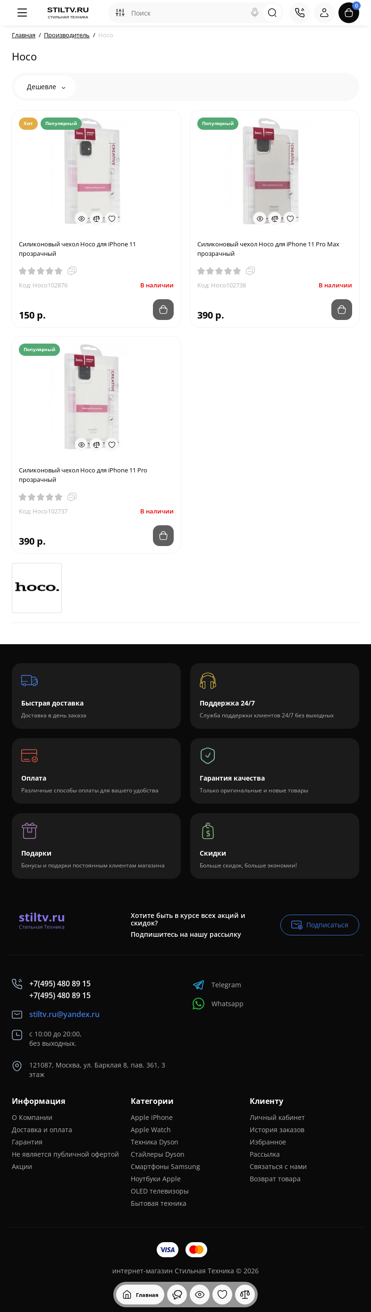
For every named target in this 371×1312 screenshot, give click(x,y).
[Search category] (120, 13)
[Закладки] (222, 1294)
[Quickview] (81, 218)
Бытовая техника (158, 1203)
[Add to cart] (163, 309)
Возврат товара (275, 1178)
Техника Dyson (154, 1141)
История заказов (277, 1129)
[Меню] (22, 12)
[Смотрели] (177, 1294)
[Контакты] (299, 12)
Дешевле (46, 86)
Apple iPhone (152, 1117)
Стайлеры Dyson (158, 1154)
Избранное (268, 1141)
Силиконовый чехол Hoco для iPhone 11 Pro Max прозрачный (268, 249)
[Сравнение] (245, 1294)
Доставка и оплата (42, 1129)
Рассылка (265, 1154)
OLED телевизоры (160, 1190)
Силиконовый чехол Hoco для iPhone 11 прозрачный (77, 249)
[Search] (255, 13)
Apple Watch (151, 1129)
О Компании (32, 1117)
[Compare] (96, 218)
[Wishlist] (111, 218)
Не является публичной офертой (65, 1154)
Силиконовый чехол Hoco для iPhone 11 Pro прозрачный (83, 475)
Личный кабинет (277, 1117)
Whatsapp (218, 1003)
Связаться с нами (278, 1166)
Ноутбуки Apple (156, 1178)
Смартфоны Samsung (165, 1166)
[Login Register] (324, 12)
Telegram (217, 985)
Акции (22, 1166)
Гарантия (27, 1141)
